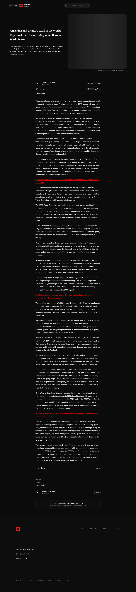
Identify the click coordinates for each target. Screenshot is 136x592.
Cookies (40, 580)
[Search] (126, 5)
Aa (85, 89)
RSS (49, 580)
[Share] (98, 89)
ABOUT (117, 529)
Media (81, 5)
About (87, 5)
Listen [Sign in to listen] (90, 89)
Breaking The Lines (48, 82)
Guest (68, 580)
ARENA (81, 529)
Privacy (31, 580)
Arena (66, 5)
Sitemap (58, 580)
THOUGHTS (93, 529)
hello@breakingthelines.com (25, 549)
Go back (13, 5)
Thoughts (73, 5)
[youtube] (24, 554)
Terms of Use (19, 580)
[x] (17, 554)
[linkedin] (21, 554)
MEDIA (105, 529)
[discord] (28, 554)
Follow (97, 492)
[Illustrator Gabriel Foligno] (103, 70)
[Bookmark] (43, 89)
